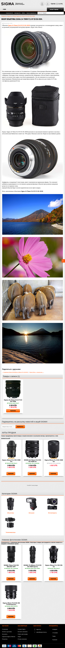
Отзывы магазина (22, 639)
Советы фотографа (23, 634)
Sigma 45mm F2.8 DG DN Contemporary (11, 603)
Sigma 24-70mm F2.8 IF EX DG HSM (13, 400)
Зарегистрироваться (31, 13)
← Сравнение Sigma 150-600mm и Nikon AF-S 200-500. (15, 372)
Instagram (54, 629)
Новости (9, 16)
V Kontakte (55, 632)
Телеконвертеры (10, 532)
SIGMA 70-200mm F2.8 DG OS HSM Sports (32, 566)
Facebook (54, 639)
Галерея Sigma (21, 629)
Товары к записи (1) (11, 376)
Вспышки (31, 513)
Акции (19, 636)
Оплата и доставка (7, 631)
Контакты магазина (22, 631)
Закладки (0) (17, 13)
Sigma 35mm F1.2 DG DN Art (53, 566)
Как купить (4, 634)
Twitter (54, 636)
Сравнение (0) (9, 13)
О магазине (5, 629)
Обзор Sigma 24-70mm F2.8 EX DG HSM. (24, 16)
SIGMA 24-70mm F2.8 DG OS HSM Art (32, 460)
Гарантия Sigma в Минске (8, 636)
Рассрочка (4, 639)
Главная (3, 16)
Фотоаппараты (52, 513)
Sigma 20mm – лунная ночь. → (36, 372)
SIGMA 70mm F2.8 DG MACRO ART (11, 566)
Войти (23, 13)
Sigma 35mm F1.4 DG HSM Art (11, 460)
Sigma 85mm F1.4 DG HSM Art (54, 460)
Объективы (10, 513)
